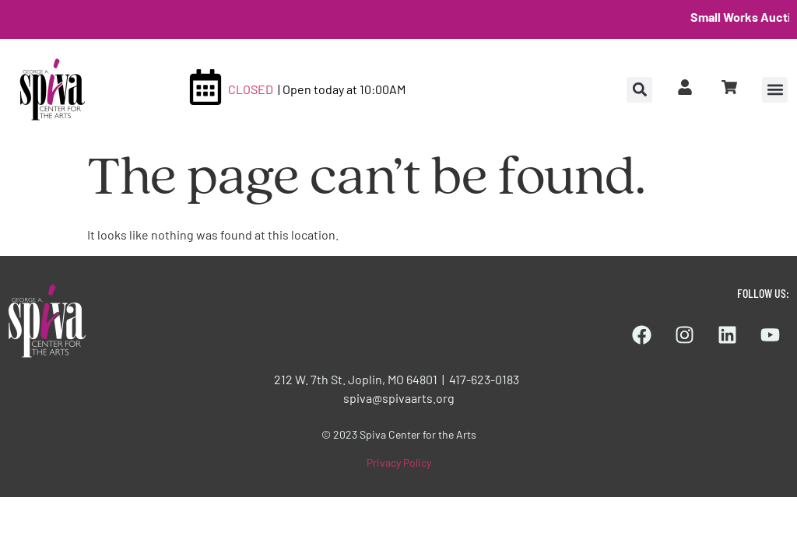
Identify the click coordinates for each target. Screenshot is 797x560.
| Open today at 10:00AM (342, 89)
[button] (775, 90)
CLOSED (250, 89)
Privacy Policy (399, 462)
